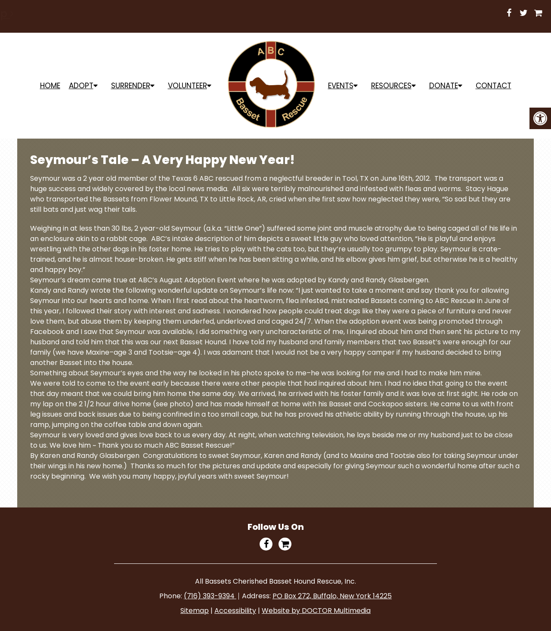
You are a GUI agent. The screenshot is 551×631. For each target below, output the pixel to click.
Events (340, 85)
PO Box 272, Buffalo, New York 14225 (332, 596)
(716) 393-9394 (210, 596)
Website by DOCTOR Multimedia (316, 611)
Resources (391, 85)
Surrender (130, 85)
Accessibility (235, 611)
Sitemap (194, 611)
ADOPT (81, 85)
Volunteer (187, 85)
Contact (493, 85)
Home (50, 85)
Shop (361, 13)
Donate (443, 85)
